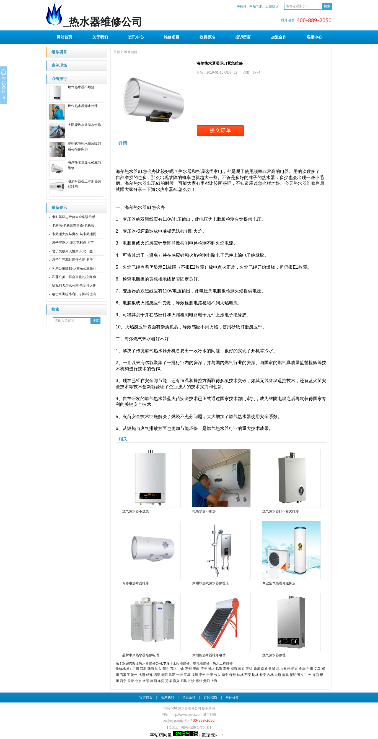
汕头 (158, 669)
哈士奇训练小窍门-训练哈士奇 (74, 294)
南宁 (225, 675)
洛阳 (146, 681)
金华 (302, 669)
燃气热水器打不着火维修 (280, 511)
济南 (196, 669)
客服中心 (314, 37)
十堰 (179, 675)
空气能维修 (201, 663)
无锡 (249, 669)
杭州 (287, 669)
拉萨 (131, 681)
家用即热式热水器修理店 (210, 583)
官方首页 (145, 697)
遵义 (300, 675)
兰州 (308, 675)
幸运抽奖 (232, 697)
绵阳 (157, 675)
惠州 (188, 669)
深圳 (143, 669)
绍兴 (294, 669)
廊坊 (183, 681)
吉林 (270, 675)
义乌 (317, 669)
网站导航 (256, 6)
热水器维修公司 (150, 663)
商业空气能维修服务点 (279, 583)
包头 (217, 675)
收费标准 (207, 37)
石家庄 (125, 675)
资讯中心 (136, 37)
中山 (181, 669)
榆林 (255, 675)
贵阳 (206, 681)
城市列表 (209, 715)
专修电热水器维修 (135, 583)
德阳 (164, 675)
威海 (234, 669)
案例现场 (59, 65)
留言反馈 (189, 697)
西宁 (123, 681)
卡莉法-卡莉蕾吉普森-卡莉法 (73, 225)
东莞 (161, 681)
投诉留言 (243, 37)
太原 (278, 675)
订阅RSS (210, 697)
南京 (241, 669)
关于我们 (100, 37)
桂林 (240, 675)
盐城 (271, 669)
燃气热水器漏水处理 (83, 106)
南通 (264, 669)
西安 (247, 675)
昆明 (293, 675)
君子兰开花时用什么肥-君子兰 (74, 260)
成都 (149, 675)
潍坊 (211, 669)
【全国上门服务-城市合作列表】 (189, 727)
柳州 (232, 675)
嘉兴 (176, 681)
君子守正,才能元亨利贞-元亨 (73, 243)
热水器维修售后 (308, 183)
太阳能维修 (181, 663)
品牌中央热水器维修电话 (140, 655)
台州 (309, 669)
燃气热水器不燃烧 (81, 87)
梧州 (199, 681)
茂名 (173, 669)
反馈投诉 (272, 6)
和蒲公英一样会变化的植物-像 (74, 277)
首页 (116, 52)
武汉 (172, 675)
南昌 (285, 675)
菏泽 (168, 681)
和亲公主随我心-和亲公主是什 (74, 268)
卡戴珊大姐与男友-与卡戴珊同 (74, 234)
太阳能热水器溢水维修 (84, 125)
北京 (138, 681)
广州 (135, 669)
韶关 (165, 669)
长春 (263, 675)
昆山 (279, 669)
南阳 (153, 681)
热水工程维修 (223, 663)
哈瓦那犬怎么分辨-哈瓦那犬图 (74, 285)
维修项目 (171, 37)
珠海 (150, 669)
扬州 (256, 669)
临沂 (219, 669)
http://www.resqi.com (187, 715)
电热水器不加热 (204, 511)
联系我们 (167, 697)
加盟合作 (278, 37)
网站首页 (64, 37)
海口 (315, 675)
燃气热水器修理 (274, 655)
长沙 (191, 681)
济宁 (203, 669)
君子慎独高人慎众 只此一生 (72, 251)
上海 (214, 681)
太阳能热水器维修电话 (209, 655)
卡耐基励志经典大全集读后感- (74, 217)
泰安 (226, 669)
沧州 (134, 675)
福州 (194, 675)
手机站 (242, 6)
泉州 (202, 675)
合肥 (209, 675)
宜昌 (187, 675)
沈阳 (141, 675)
